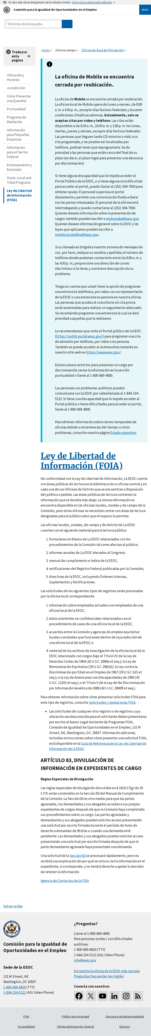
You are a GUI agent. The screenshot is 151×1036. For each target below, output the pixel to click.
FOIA (26, 1016)
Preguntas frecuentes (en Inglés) (99, 976)
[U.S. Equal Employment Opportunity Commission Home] (66, 9)
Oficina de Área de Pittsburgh (103, 50)
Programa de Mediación (16, 119)
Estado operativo (123, 432)
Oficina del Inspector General (75, 1026)
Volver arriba (13, 906)
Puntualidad (16, 109)
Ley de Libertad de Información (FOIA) (19, 195)
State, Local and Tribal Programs (19, 180)
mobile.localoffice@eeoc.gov (76, 234)
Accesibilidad (26, 1026)
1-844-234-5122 (14, 992)
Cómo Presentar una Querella (19, 98)
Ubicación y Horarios (15, 77)
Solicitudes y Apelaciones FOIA (112, 702)
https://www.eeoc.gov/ (103, 352)
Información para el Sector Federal (17, 152)
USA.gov (124, 1026)
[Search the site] (33, 24)
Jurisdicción (16, 88)
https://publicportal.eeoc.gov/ (79, 336)
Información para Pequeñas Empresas (18, 135)
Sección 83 (77, 855)
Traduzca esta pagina (19, 56)
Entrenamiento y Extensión (19, 167)
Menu (145, 10)
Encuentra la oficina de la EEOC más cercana (107, 971)
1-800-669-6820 (14, 987)
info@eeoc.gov (85, 960)
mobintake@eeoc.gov (122, 218)
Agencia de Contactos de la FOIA (65, 880)
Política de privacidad (75, 1016)
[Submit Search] (67, 24)
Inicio (45, 50)
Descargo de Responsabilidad (125, 1016)
